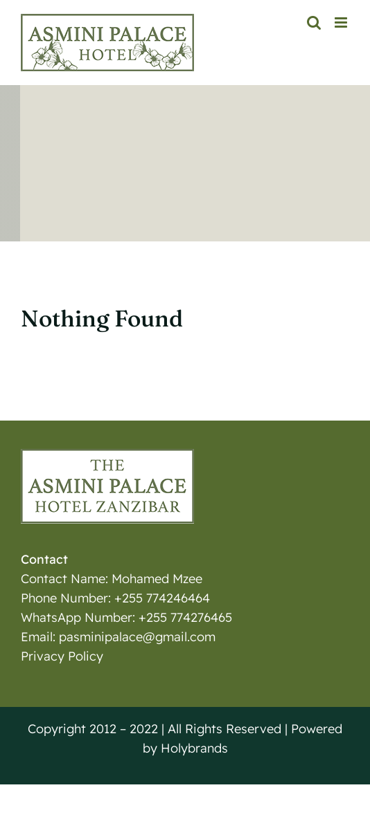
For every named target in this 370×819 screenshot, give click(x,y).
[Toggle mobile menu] (342, 22)
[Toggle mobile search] (314, 22)
